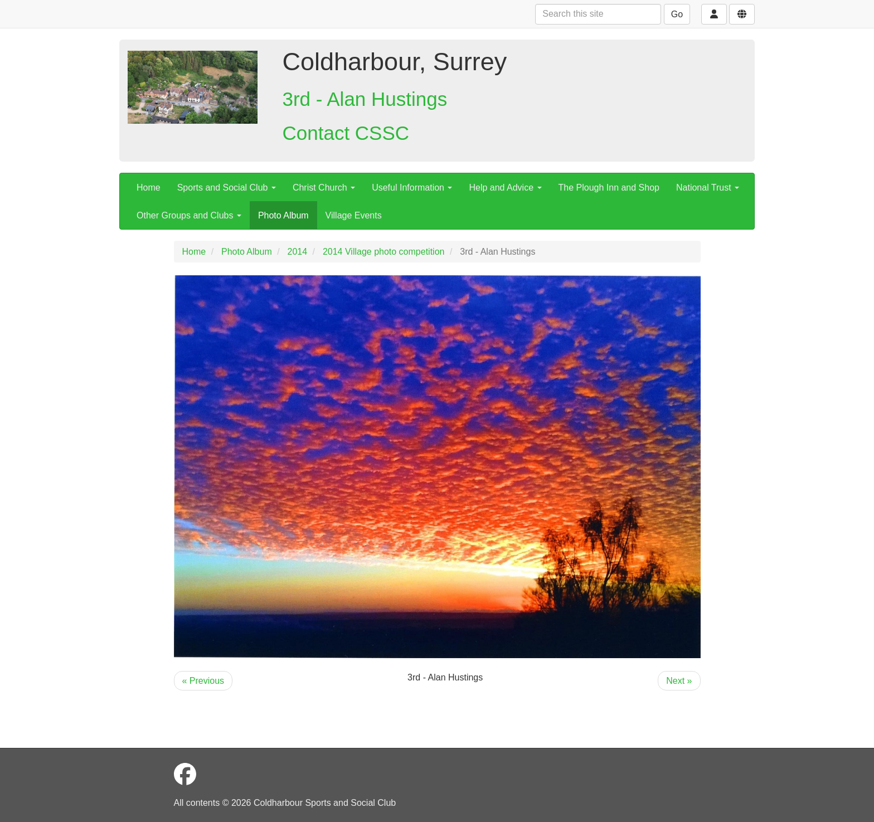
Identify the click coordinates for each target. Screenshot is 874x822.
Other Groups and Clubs (189, 215)
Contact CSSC (346, 133)
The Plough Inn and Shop (609, 187)
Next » (679, 680)
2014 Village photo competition (384, 251)
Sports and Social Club (226, 187)
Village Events (354, 215)
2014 (298, 251)
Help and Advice (505, 187)
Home (149, 187)
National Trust (707, 187)
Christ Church (324, 187)
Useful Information (412, 187)
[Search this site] (598, 14)
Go (677, 14)
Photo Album (283, 215)
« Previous (203, 680)
